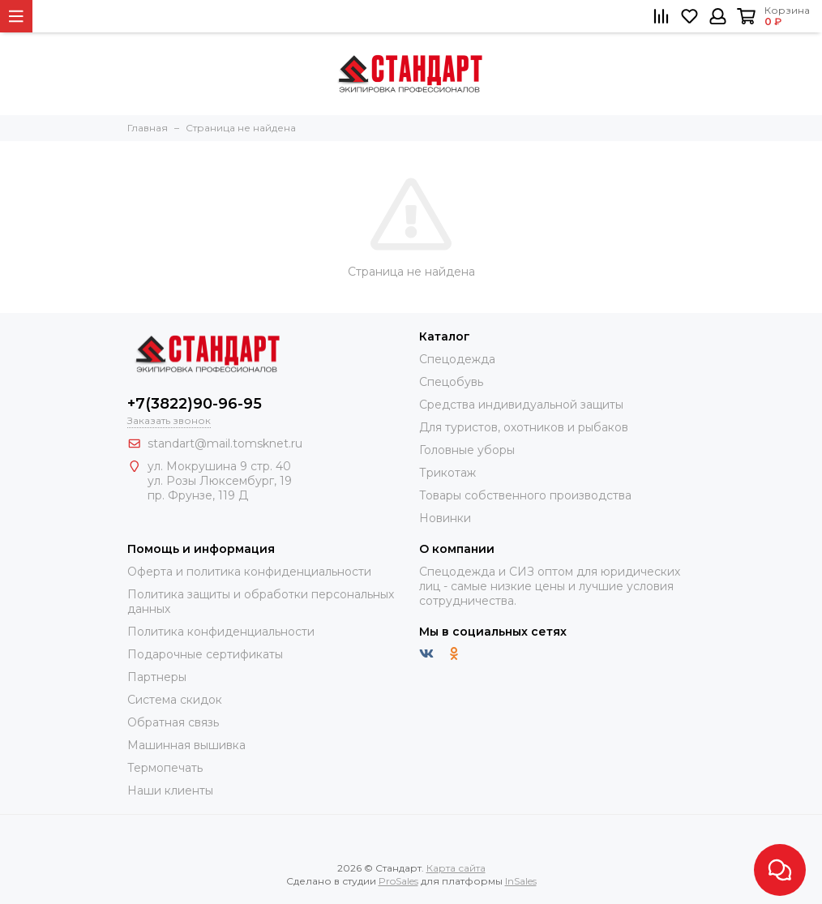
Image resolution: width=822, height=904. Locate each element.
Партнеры (156, 677)
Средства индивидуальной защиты (521, 404)
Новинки (445, 518)
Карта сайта (456, 868)
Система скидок (174, 699)
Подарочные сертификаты (205, 654)
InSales (521, 881)
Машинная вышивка (186, 745)
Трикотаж (447, 472)
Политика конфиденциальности (221, 631)
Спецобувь (451, 382)
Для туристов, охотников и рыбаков (523, 427)
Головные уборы (467, 450)
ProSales (398, 881)
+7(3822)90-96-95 (194, 404)
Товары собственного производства (525, 495)
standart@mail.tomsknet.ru (225, 443)
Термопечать (165, 767)
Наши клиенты (170, 790)
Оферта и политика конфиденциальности (249, 571)
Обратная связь (173, 722)
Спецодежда (457, 359)
